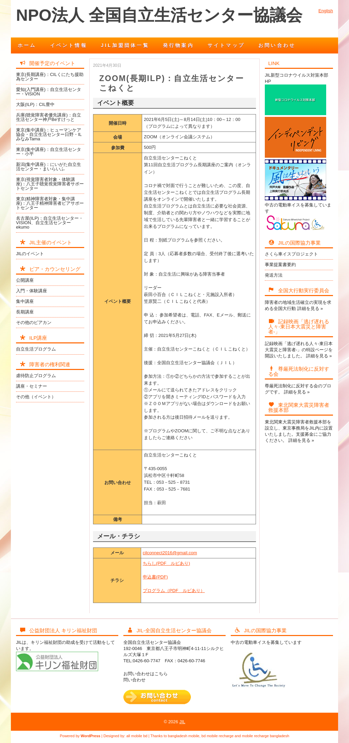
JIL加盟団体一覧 (125, 45)
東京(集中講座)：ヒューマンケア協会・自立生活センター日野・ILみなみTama (49, 134)
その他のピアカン (33, 322)
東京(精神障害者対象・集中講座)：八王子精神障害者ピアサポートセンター (50, 203)
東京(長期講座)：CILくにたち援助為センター (50, 76)
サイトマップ (226, 45)
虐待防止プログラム (36, 375)
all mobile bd (137, 736)
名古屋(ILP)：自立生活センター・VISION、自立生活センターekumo (49, 223)
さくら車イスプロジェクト (291, 254)
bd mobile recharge (217, 736)
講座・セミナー (31, 386)
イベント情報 (68, 45)
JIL (182, 721)
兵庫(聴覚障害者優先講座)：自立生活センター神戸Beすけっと (48, 117)
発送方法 (274, 275)
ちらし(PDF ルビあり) (166, 563)
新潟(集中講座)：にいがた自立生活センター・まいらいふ (48, 166)
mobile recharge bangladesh (265, 736)
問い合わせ (134, 679)
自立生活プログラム (36, 349)
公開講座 (25, 280)
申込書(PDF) (155, 576)
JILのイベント (30, 253)
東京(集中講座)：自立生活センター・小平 (48, 151)
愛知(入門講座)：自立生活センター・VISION (48, 91)
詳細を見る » (310, 308)
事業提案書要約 (280, 264)
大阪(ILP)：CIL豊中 (35, 104)
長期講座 (25, 311)
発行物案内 (178, 45)
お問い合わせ (276, 45)
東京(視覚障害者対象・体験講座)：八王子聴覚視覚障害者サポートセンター (50, 184)
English (325, 10)
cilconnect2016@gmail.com (170, 552)
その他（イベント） (36, 396)
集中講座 (25, 301)
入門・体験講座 (31, 290)
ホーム (27, 45)
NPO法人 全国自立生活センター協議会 (159, 15)
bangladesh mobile (183, 736)
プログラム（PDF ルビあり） (174, 590)
